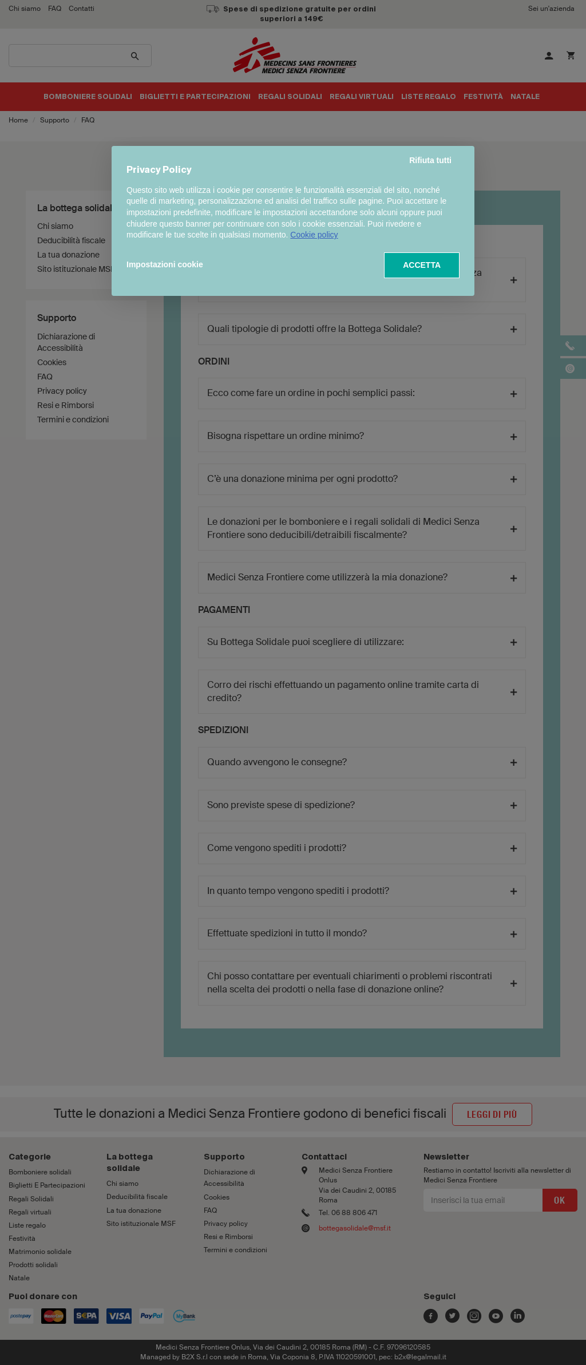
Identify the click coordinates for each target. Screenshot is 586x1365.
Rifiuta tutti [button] (430, 160)
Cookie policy (314, 234)
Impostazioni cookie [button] (164, 264)
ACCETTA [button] (422, 265)
